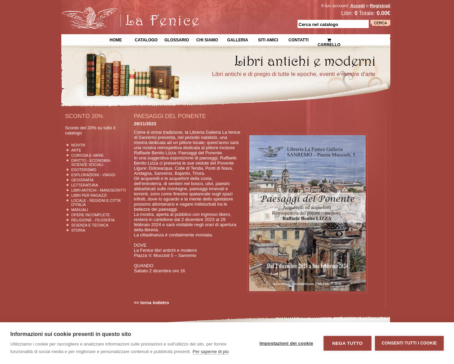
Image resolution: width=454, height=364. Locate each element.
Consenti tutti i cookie (409, 343)
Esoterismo (83, 170)
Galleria (237, 39)
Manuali (79, 210)
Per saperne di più (211, 351)
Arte (76, 150)
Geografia (82, 180)
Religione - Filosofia (93, 220)
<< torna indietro (151, 302)
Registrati (380, 5)
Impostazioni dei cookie (286, 343)
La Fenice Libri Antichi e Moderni (120, 10)
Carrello (329, 39)
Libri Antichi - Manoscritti (98, 190)
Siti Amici (268, 39)
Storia (78, 230)
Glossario (176, 39)
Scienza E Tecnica (90, 225)
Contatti (299, 39)
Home (116, 39)
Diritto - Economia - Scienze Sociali (91, 162)
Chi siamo (207, 39)
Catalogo (146, 39)
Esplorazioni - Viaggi (93, 175)
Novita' (78, 145)
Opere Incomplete (90, 215)
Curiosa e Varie (87, 155)
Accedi (357, 5)
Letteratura (84, 185)
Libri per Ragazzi (89, 195)
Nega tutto (347, 343)
